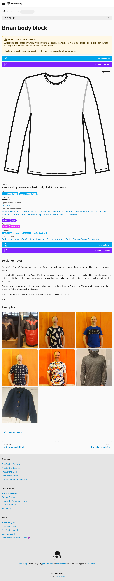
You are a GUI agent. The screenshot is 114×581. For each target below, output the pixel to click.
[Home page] (4, 10)
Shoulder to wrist (50, 214)
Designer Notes (9, 239)
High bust (6, 205)
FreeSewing (23, 564)
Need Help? (7, 508)
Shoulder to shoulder (97, 211)
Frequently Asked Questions (14, 501)
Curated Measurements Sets (14, 479)
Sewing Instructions (90, 239)
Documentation (9, 504)
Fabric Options (38, 239)
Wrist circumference (68, 214)
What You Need (24, 239)
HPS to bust (46, 211)
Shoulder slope (8, 214)
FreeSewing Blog (9, 472)
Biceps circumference (11, 211)
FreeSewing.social (10, 530)
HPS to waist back (60, 211)
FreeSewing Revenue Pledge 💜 (16, 537)
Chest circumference (31, 211)
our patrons (90, 564)
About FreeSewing (10, 493)
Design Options (73, 239)
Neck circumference (78, 211)
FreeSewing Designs (11, 464)
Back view (106, 73)
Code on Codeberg (10, 534)
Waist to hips (36, 214)
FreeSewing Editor (10, 475)
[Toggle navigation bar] (3, 3)
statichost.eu (60, 576)
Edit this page (13, 432)
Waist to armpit (23, 214)
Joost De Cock (47, 564)
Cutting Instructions (56, 239)
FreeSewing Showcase (11, 468)
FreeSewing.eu (8, 522)
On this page (9, 17)
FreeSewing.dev (9, 526)
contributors (61, 564)
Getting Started (9, 497)
